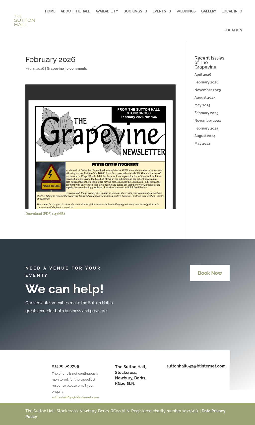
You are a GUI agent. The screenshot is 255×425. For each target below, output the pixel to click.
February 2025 (206, 113)
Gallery (208, 11)
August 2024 (204, 136)
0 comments (76, 69)
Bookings (133, 11)
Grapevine (55, 69)
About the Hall (75, 11)
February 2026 (206, 82)
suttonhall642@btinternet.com (75, 397)
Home (50, 11)
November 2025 (207, 90)
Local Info (232, 11)
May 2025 (202, 105)
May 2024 (202, 143)
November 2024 (207, 121)
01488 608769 (65, 366)
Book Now (210, 273)
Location (233, 30)
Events (159, 11)
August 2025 (204, 97)
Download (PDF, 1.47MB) (45, 214)
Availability (107, 11)
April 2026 (202, 74)
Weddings (186, 11)
